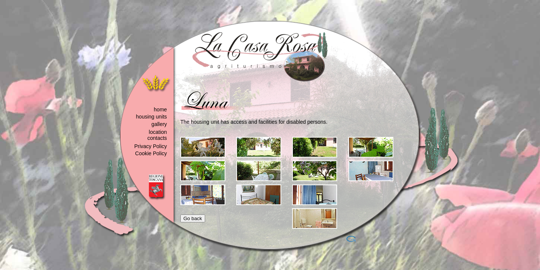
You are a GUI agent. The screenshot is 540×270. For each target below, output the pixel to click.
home (160, 109)
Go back (192, 218)
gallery (159, 124)
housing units (151, 117)
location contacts (157, 135)
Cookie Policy (151, 153)
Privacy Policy (150, 146)
